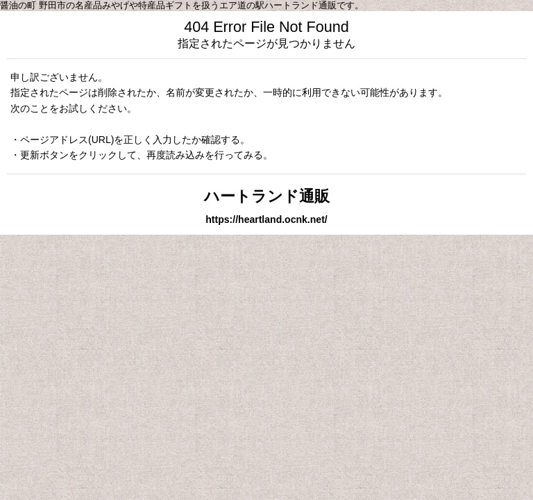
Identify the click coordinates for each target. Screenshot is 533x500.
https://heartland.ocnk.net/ (266, 219)
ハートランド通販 (267, 196)
